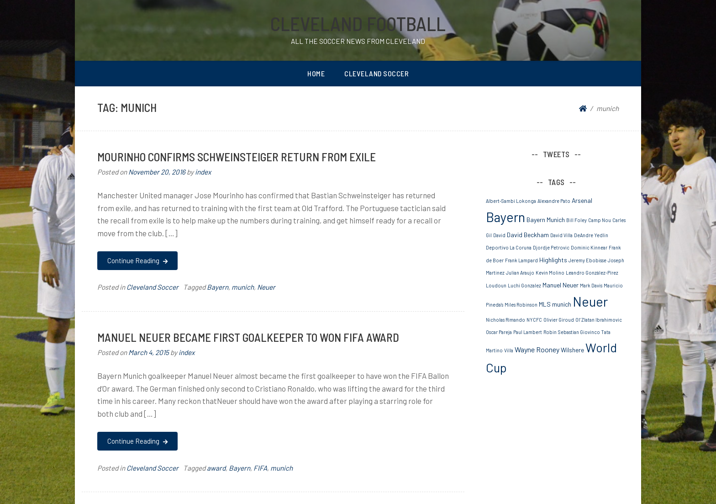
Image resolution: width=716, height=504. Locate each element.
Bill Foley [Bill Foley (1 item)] (576, 220)
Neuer (266, 287)
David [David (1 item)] (499, 235)
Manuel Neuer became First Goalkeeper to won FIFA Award (248, 337)
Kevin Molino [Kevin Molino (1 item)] (550, 273)
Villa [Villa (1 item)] (508, 350)
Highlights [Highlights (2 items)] (553, 260)
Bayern (217, 287)
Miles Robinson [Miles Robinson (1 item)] (521, 305)
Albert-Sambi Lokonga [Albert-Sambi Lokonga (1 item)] (511, 201)
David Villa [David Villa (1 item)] (561, 235)
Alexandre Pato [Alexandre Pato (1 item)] (553, 201)
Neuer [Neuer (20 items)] (590, 301)
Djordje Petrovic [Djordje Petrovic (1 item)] (551, 247)
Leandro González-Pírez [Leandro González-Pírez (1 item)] (592, 273)
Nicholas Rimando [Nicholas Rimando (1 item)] (505, 320)
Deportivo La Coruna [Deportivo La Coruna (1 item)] (509, 247)
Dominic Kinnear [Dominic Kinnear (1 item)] (589, 247)
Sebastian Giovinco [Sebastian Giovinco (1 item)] (579, 332)
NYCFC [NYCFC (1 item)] (534, 320)
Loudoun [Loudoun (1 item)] (496, 285)
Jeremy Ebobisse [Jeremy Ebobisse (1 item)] (587, 260)
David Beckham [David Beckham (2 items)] (528, 235)
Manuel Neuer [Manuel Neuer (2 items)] (560, 285)
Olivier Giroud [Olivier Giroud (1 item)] (558, 320)
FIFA (260, 468)
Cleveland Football (358, 23)
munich (243, 287)
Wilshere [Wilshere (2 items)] (572, 350)
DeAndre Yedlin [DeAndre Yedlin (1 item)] (591, 235)
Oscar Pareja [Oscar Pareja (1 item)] (499, 332)
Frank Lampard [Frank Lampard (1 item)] (521, 260)
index (203, 172)
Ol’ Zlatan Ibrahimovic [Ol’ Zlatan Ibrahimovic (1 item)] (598, 320)
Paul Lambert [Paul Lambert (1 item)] (527, 332)
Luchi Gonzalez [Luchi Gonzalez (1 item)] (524, 285)
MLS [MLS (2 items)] (545, 304)
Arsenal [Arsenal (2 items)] (582, 200)
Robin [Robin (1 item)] (550, 332)
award (216, 468)
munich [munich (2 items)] (561, 304)
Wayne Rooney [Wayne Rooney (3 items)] (537, 349)
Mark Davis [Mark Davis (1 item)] (591, 285)
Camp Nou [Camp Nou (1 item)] (599, 220)
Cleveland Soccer (376, 73)
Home (316, 73)
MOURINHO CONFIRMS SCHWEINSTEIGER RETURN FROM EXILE (236, 156)
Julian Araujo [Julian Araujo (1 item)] (520, 273)
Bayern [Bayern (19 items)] (505, 217)
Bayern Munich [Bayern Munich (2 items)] (545, 219)
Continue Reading (137, 260)
